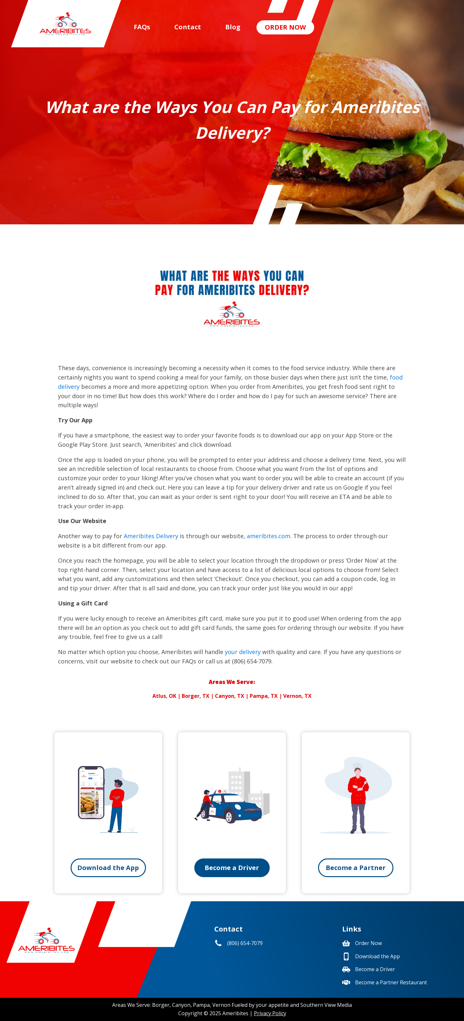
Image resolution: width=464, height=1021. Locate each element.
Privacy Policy (270, 1013)
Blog (232, 27)
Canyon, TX (229, 695)
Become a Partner (356, 867)
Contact (187, 27)
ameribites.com (268, 536)
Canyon (181, 1004)
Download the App (108, 867)
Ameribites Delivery (151, 536)
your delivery (243, 652)
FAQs (142, 27)
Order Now (285, 27)
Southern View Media (326, 1004)
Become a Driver (232, 867)
